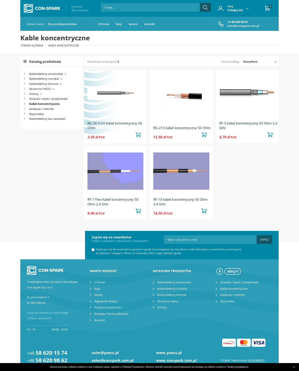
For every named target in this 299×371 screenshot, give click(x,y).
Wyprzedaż (36, 114)
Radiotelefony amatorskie (46, 74)
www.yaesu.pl (169, 352)
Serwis (133, 24)
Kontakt (149, 24)
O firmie (103, 24)
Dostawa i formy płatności (111, 314)
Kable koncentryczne (44, 104)
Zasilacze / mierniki (41, 109)
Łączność (80, 8)
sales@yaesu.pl (105, 352)
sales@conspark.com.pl (243, 26)
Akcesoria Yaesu (167, 301)
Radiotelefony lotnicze (43, 84)
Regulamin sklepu (105, 301)
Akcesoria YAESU (40, 89)
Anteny (34, 94)
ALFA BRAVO (256, 360)
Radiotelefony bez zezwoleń (47, 119)
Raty (119, 24)
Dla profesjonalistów (62, 24)
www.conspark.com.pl (176, 360)
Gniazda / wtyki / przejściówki (48, 99)
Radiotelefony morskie (44, 79)
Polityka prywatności (108, 307)
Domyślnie (250, 61)
